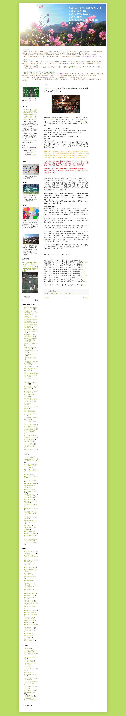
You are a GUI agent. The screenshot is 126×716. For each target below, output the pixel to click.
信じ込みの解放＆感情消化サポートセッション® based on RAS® (29, 112)
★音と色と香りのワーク (31, 535)
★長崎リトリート (29, 628)
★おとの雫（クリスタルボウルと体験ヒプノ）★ (31, 470)
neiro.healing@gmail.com (59, 146)
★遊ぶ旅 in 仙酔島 (29, 612)
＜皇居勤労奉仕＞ (29, 696)
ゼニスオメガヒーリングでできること (31, 391)
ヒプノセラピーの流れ (30, 424)
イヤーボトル (84, 121)
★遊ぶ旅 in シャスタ (30, 610)
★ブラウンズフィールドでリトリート (31, 573)
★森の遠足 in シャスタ (30, 589)
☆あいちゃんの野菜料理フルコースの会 (31, 539)
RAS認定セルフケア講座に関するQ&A (31, 316)
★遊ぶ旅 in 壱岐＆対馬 (30, 614)
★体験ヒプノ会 (28, 489)
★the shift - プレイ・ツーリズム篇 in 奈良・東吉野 (31, 556)
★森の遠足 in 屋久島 (30, 593)
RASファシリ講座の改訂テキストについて (31, 308)
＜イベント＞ (51, 293)
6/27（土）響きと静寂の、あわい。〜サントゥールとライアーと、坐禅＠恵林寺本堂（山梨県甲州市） (30, 267)
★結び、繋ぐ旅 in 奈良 (30, 606)
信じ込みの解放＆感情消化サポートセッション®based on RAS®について (31, 431)
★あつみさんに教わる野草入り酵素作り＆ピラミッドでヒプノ (31, 465)
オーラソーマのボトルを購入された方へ (31, 651)
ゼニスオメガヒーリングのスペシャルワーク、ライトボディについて (31, 399)
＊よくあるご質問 (29, 439)
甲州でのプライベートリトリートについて (31, 640)
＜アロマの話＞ (28, 666)
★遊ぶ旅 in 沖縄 (28, 622)
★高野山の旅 (27, 633)
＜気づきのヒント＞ (29, 692)
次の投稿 (46, 297)
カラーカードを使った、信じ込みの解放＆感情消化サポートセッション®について (31, 374)
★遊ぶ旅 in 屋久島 (29, 620)
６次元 (52, 119)
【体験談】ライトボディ (31, 358)
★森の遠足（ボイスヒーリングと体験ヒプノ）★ (31, 512)
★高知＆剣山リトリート (31, 630)
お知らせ (71, 293)
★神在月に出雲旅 (29, 601)
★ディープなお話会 (29, 483)
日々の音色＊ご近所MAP (31, 654)
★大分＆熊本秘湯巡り (30, 576)
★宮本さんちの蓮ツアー (31, 580)
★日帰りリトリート (29, 584)
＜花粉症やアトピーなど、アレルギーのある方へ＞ (31, 699)
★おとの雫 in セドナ (30, 567)
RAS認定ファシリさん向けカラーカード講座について (31, 331)
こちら (25, 80)
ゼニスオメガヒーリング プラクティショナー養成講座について (31, 387)
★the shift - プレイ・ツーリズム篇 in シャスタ (31, 552)
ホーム (66, 297)
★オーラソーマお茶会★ (62, 293)
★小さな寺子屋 (28, 499)
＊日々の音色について (30, 449)
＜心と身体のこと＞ (29, 690)
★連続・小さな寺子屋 (30, 533)
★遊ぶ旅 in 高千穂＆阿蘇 (31, 624)
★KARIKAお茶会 (28, 457)
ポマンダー (59, 226)
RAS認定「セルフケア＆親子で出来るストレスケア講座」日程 (31, 312)
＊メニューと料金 (29, 444)
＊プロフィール (28, 441)
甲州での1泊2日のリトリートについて (31, 636)
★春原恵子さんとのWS (30, 505)
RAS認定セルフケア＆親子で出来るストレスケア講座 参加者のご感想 (31, 321)
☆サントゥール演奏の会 (31, 542)
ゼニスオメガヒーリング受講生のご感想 (31, 411)
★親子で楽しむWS (29, 531)
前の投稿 (85, 297)
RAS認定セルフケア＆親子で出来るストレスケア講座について (31, 326)
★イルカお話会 (28, 474)
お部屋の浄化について (30, 366)
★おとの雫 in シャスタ (30, 564)
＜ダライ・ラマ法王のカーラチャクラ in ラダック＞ (31, 683)
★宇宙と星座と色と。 (30, 495)
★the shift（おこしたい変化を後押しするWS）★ (31, 459)
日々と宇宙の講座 (29, 435)
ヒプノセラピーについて (31, 421)
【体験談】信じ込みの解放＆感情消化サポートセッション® (31, 363)
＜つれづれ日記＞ (29, 661)
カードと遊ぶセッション (31, 378)
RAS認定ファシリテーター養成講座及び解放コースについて (31, 340)
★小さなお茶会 (28, 497)
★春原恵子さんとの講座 (31, 508)
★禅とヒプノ (27, 525)
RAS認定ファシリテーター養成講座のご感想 (31, 335)
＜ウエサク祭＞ (28, 672)
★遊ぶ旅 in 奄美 (28, 618)
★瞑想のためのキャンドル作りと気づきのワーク (31, 521)
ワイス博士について (29, 427)
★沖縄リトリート (29, 595)
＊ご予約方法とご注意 (30, 437)
